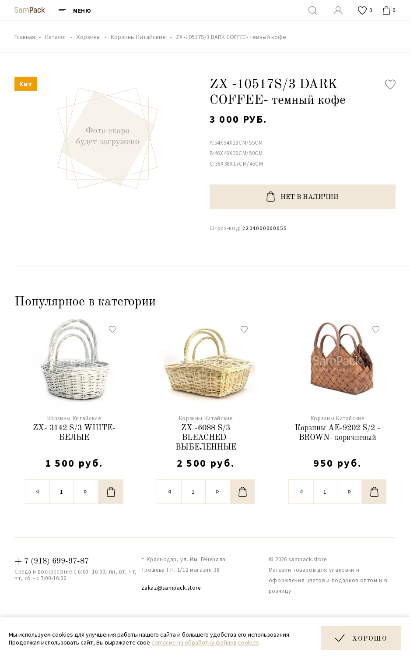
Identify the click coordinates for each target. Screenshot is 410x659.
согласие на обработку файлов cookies (205, 642)
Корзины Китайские (74, 418)
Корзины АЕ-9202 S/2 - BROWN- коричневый (337, 433)
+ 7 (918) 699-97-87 (51, 561)
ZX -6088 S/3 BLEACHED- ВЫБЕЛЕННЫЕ (205, 437)
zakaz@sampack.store (170, 588)
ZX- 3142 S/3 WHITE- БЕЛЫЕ (74, 433)
